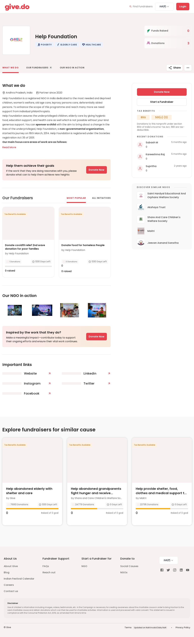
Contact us (11, 591)
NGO (84, 566)
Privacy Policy (183, 627)
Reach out (49, 572)
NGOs (123, 572)
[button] (44, 44)
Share (174, 68)
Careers (9, 585)
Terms (128, 627)
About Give (11, 566)
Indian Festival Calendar (19, 578)
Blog (6, 572)
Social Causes (129, 566)
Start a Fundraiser (161, 102)
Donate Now (96, 170)
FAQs (46, 566)
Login (182, 6)
